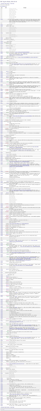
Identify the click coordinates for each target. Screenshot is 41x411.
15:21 (1, 343)
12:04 (2, 221)
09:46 (2, 127)
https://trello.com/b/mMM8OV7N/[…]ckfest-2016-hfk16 (27, 57)
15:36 (1, 345)
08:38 (2, 72)
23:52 (2, 398)
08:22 (1, 67)
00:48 (1, 10)
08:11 (2, 60)
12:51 (1, 271)
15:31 (2, 344)
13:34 (2, 299)
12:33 (2, 256)
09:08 (1, 102)
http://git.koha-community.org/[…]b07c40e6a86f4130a (27, 329)
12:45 (1, 266)
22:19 (1, 374)
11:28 (1, 178)
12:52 (2, 272)
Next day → (8, 3)
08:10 (1, 59)
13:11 (2, 290)
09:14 (2, 103)
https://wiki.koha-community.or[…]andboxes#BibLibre (19, 223)
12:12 (1, 238)
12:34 (2, 262)
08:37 (1, 70)
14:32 (2, 330)
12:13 (1, 239)
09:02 (2, 96)
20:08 (2, 369)
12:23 (2, 244)
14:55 (1, 339)
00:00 (1, 8)
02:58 (1, 13)
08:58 (2, 92)
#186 (16, 307)
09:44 (2, 122)
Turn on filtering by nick (3, 6)
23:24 (1, 377)
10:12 (1, 151)
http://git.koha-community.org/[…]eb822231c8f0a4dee (26, 257)
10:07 (2, 146)
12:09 (2, 234)
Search (11, 3)
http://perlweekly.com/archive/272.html (16, 363)
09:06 (2, 101)
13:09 (2, 286)
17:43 (2, 353)
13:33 (2, 291)
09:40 (2, 121)
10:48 (1, 168)
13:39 (2, 307)
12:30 (2, 251)
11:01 (2, 173)
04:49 (1, 18)
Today (5, 3)
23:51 (2, 394)
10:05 (2, 144)
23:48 (2, 386)
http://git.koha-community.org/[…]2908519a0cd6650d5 (22, 265)
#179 (16, 292)
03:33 (1, 15)
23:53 (2, 402)
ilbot (3, 409)
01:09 (1, 12)
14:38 (1, 335)
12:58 (2, 274)
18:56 (2, 363)
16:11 (1, 348)
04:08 (1, 16)
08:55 (2, 89)
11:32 (1, 179)
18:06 (1, 362)
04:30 (1, 17)
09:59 (2, 143)
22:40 (1, 375)
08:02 (2, 53)
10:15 (2, 159)
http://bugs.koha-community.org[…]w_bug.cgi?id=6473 (21, 252)
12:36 (1, 263)
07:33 (2, 43)
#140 (16, 296)
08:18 (1, 61)
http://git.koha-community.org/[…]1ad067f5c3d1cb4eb (30, 246)
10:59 (1, 169)
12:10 (1, 237)
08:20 (2, 62)
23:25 (2, 378)
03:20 (1, 14)
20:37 (1, 372)
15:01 (2, 340)
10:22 (2, 162)
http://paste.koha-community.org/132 (16, 321)
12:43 (2, 264)
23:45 (2, 385)
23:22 (1, 376)
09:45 (2, 124)
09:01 (2, 93)
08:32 (1, 69)
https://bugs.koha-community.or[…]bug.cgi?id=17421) (19, 394)
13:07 (2, 279)
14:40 (2, 336)
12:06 (2, 227)
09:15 (2, 109)
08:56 (2, 90)
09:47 (2, 130)
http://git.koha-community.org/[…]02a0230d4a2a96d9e (19, 161)
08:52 (1, 88)
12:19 (2, 243)
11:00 (2, 171)
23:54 (2, 404)
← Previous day (2, 3)
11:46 (2, 192)
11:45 (2, 187)
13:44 (2, 310)
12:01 (2, 211)
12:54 (1, 273)
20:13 (1, 370)
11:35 (1, 180)
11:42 (2, 181)
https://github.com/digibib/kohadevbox (22, 52)
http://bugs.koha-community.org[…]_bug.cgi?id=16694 (21, 337)
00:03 (1, 9)
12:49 (1, 268)
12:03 (2, 216)
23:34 (2, 379)
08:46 (2, 79)
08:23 (1, 68)
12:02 (2, 215)
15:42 (2, 346)
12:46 (1, 267)
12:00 (2, 206)
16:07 (1, 347)
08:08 (2, 57)
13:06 (2, 277)
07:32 (2, 39)
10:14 (2, 156)
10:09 (2, 148)
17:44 (2, 360)
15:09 (1, 341)
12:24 (2, 247)
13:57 (1, 322)
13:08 (2, 285)
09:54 (1, 134)
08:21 (1, 66)
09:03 (2, 97)
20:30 (1, 371)
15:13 (1, 342)
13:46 (2, 318)
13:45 (2, 311)
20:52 (2, 373)
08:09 (2, 58)
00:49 (1, 11)
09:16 (2, 113)
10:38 (1, 167)
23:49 (2, 388)
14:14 (2, 323)
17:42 (2, 349)
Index (13, 3)
